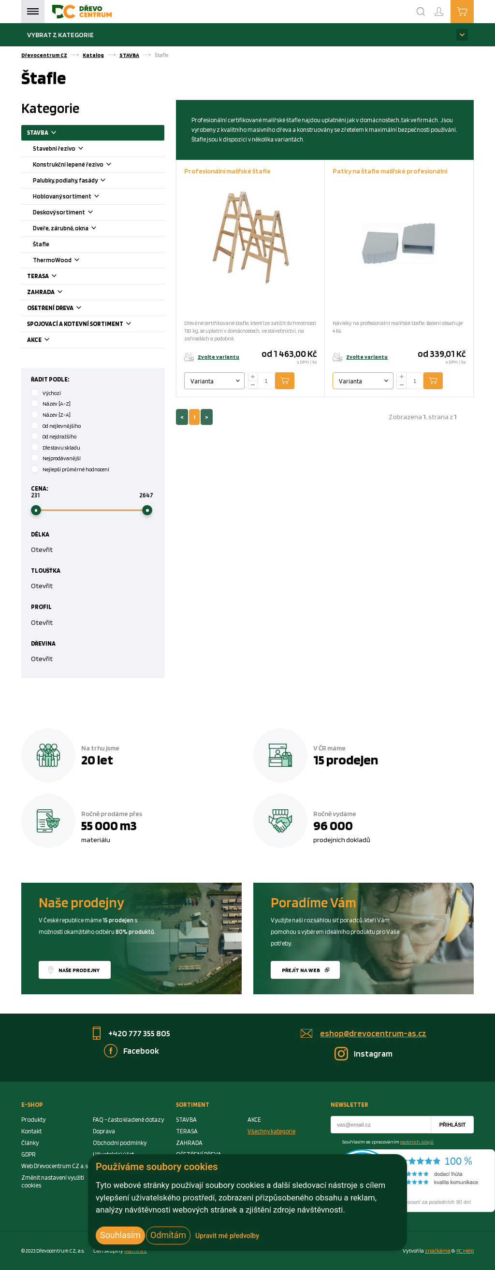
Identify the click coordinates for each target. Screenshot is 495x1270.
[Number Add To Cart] (266, 381)
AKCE (50, 340)
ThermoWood (68, 261)
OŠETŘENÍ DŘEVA (66, 308)
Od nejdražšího (59, 436)
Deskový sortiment (74, 213)
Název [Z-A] (57, 414)
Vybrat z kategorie (60, 34)
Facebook (141, 1050)
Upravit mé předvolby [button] (227, 1236)
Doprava (104, 1131)
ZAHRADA (57, 292)
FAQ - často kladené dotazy (128, 1119)
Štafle (41, 244)
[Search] (421, 11)
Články (30, 1142)
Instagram (373, 1053)
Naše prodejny (79, 970)
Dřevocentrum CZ (44, 55)
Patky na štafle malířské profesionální (390, 171)
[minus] (253, 385)
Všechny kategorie (271, 1131)
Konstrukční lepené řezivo (84, 165)
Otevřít (42, 549)
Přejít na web (301, 970)
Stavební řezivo (70, 149)
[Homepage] (82, 11)
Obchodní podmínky (119, 1142)
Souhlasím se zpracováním (388, 1141)
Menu (32, 11)
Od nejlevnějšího (62, 426)
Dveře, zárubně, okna (76, 229)
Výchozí (52, 393)
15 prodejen (345, 759)
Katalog (93, 55)
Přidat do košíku (292, 381)
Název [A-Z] (57, 403)
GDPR (28, 1154)
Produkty (33, 1119)
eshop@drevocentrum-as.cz (373, 1033)
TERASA (54, 277)
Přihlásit (452, 1125)
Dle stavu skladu (61, 447)
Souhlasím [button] (120, 1235)
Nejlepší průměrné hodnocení (76, 469)
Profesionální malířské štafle (227, 171)
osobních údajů (417, 1141)
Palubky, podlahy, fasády (81, 181)
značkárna (438, 1250)
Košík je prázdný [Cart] (473, 11)
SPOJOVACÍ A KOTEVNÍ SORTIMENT (91, 324)
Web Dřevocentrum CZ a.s (54, 1166)
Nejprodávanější (62, 458)
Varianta (202, 381)
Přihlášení (447, 7)
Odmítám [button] (168, 1235)
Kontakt (31, 1131)
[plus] (253, 377)
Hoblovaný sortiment (78, 197)
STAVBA (129, 55)
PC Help (465, 1250)
